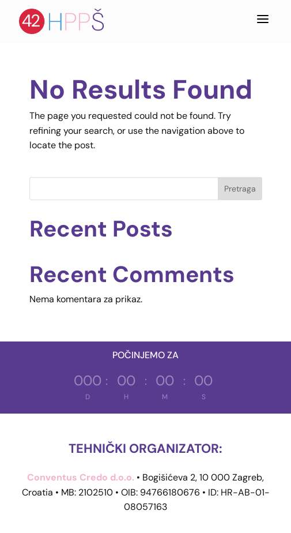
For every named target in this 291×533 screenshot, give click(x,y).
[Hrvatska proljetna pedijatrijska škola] (62, 21)
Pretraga (240, 188)
